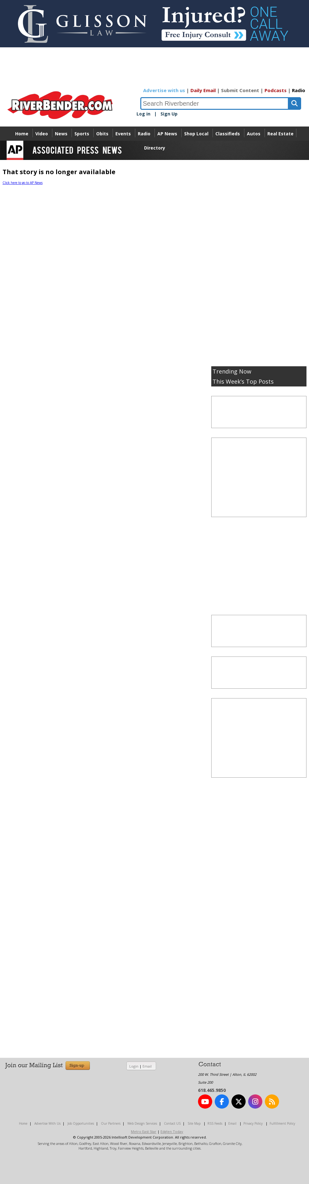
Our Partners (110, 1123)
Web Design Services (142, 1123)
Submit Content (240, 90)
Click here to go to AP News (23, 182)
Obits (102, 134)
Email (147, 1066)
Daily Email (203, 90)
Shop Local (196, 134)
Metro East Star (143, 1131)
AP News (167, 134)
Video (41, 134)
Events (123, 134)
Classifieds (227, 134)
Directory (154, 148)
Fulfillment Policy (282, 1123)
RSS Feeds (214, 1123)
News (61, 134)
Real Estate (280, 134)
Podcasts (276, 90)
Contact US (172, 1123)
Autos (253, 134)
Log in (143, 114)
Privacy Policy (253, 1123)
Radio (298, 90)
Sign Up (169, 114)
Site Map (194, 1123)
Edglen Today (171, 1131)
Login (133, 1066)
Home (21, 134)
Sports (81, 134)
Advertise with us (164, 90)
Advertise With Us (47, 1123)
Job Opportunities (80, 1123)
